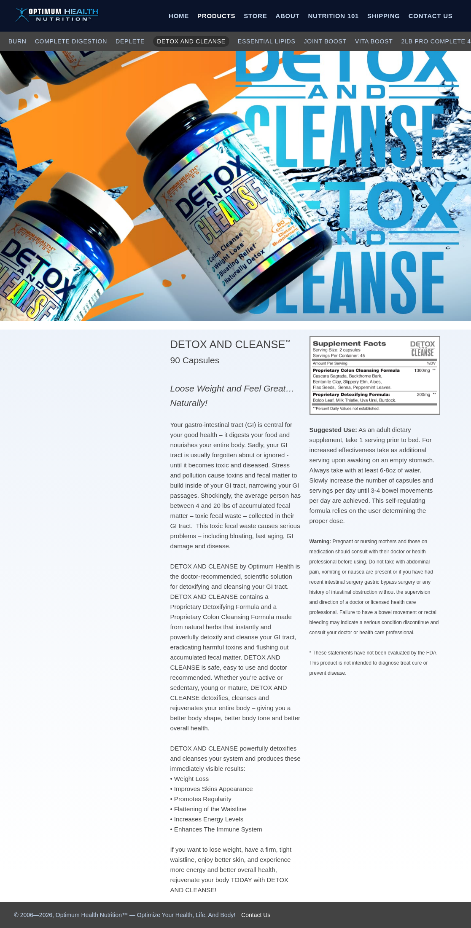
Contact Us (255, 915)
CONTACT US (431, 15)
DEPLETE (130, 41)
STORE (255, 15)
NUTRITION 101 (333, 15)
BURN (17, 41)
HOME (179, 15)
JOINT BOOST (325, 41)
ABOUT (287, 15)
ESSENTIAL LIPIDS (267, 41)
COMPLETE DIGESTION (71, 41)
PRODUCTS (216, 15)
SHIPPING (383, 15)
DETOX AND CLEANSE (191, 41)
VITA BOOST (374, 41)
